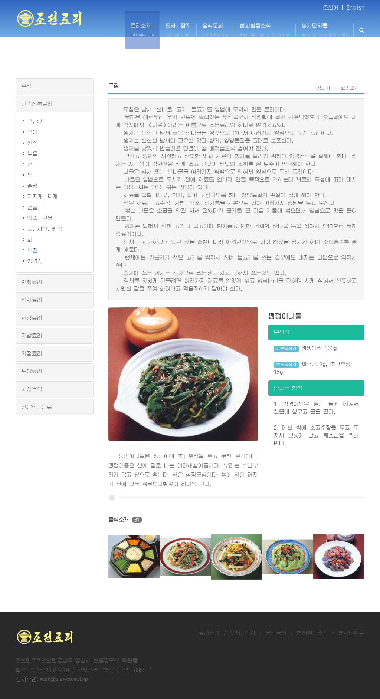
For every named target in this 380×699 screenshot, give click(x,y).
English (355, 7)
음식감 (281, 332)
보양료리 (32, 371)
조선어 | (333, 7)
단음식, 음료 (37, 406)
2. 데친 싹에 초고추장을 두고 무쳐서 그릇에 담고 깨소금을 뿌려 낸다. (316, 435)
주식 (27, 86)
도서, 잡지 (242, 633)
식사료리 (32, 300)
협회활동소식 (312, 633)
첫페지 (323, 88)
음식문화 (276, 633)
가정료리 (32, 353)
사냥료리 (32, 317)
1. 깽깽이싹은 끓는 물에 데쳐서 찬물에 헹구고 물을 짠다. (316, 407)
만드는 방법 (288, 387)
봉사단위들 (351, 633)
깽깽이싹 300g (305, 349)
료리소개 (209, 633)
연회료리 (32, 282)
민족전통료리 (37, 103)
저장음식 (32, 389)
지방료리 (32, 335)
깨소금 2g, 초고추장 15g (312, 368)
